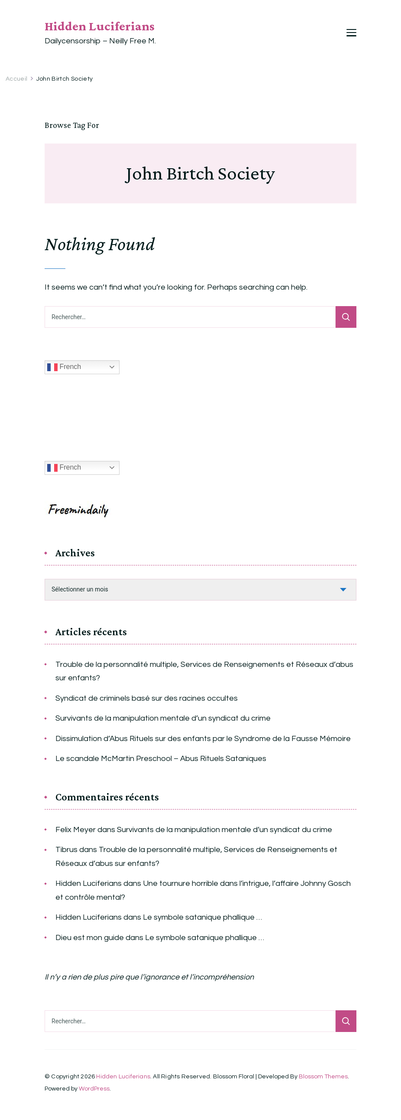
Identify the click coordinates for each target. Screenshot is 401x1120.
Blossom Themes (323, 1077)
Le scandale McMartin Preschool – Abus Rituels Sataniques (160, 758)
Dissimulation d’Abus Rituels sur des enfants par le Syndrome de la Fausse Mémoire (203, 739)
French (64, 367)
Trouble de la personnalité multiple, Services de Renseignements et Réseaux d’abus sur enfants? (204, 671)
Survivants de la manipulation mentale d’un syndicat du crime (163, 718)
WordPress (94, 1089)
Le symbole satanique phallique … (202, 917)
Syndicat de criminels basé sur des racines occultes (146, 698)
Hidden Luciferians (100, 26)
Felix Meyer (75, 830)
